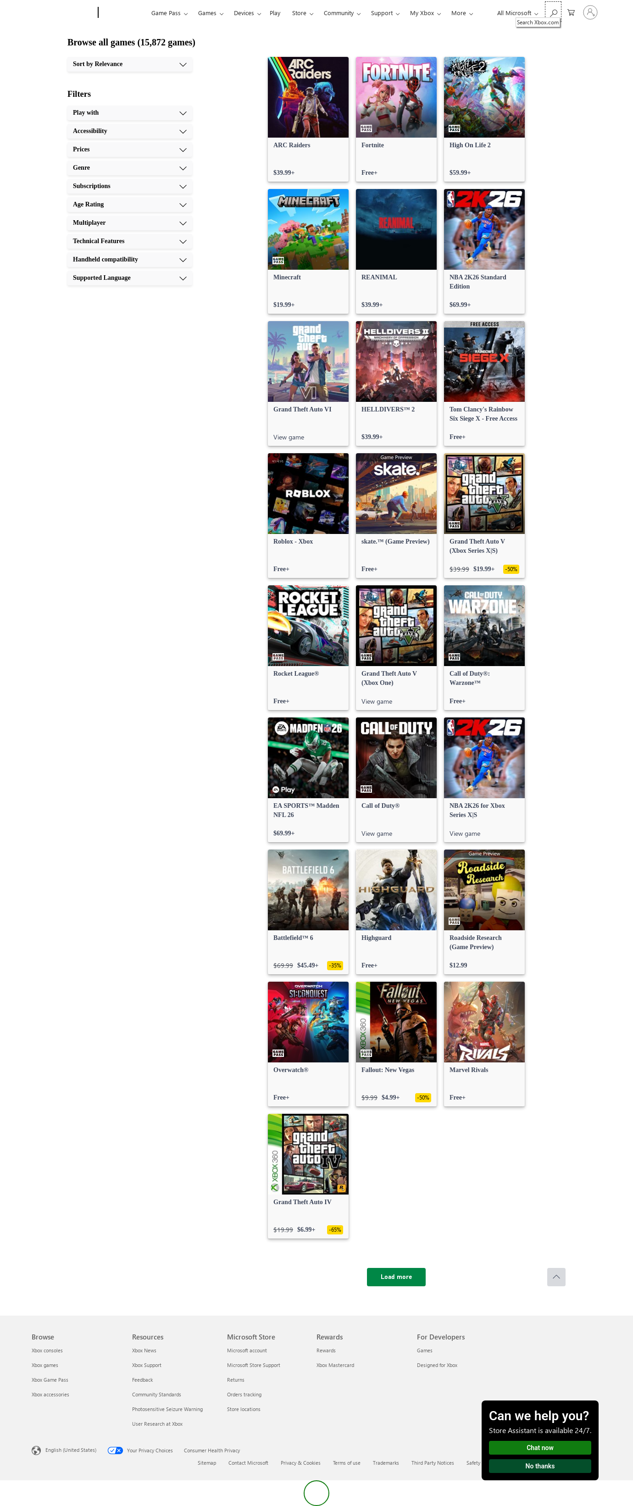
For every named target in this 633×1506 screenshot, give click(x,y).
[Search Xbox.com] (553, 11)
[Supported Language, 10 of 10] (129, 278)
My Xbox (422, 13)
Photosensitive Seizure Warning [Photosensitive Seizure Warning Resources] (167, 1409)
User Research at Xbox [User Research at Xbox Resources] (157, 1424)
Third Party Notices (432, 1463)
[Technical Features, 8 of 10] (129, 241)
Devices (244, 13)
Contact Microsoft (248, 1463)
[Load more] (396, 1277)
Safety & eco (480, 1463)
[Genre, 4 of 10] (129, 168)
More (458, 13)
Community (339, 13)
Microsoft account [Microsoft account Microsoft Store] (247, 1350)
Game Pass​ (166, 13)
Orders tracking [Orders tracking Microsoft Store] (244, 1394)
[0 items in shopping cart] (571, 11)
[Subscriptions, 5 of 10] (129, 186)
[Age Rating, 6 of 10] (129, 204)
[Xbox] (123, 12)
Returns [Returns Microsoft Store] (235, 1380)
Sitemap (207, 1463)
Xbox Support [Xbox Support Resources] (146, 1365)
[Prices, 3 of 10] (129, 149)
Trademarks (386, 1463)
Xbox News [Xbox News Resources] (144, 1350)
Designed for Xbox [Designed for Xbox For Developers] (437, 1365)
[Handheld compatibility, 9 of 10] (129, 259)
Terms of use (347, 1463)
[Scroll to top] (556, 1277)
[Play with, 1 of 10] (129, 113)
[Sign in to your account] (590, 12)
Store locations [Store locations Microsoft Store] (244, 1409)
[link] (308, 119)
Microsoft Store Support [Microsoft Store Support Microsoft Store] (253, 1365)
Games (207, 13)
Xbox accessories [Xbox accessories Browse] (50, 1394)
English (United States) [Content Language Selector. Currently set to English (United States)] (70, 1450)
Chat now (540, 1447)
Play (275, 13)
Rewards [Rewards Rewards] (326, 1350)
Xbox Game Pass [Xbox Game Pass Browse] (50, 1380)
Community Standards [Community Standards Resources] (156, 1394)
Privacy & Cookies (301, 1463)
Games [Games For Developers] (425, 1350)
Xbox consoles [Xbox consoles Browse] (47, 1350)
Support (382, 13)
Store (299, 13)
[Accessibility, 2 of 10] (129, 131)
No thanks (540, 1466)
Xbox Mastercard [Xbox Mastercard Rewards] (335, 1365)
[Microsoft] (63, 12)
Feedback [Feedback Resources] (142, 1380)
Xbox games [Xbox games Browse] (45, 1365)
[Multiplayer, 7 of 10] (129, 223)
